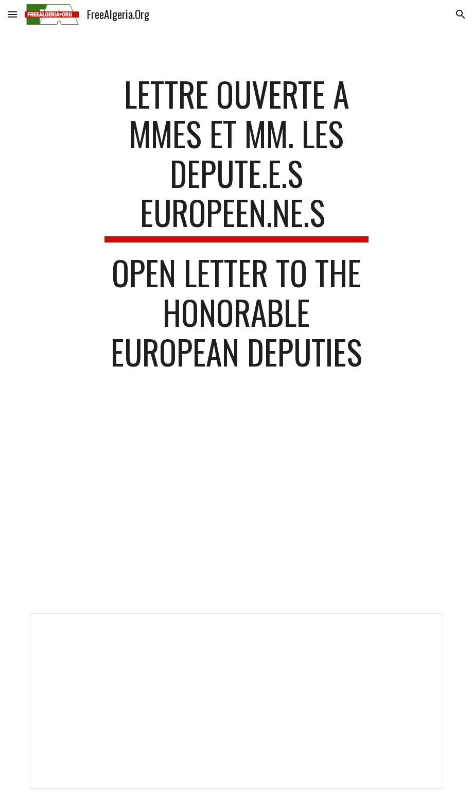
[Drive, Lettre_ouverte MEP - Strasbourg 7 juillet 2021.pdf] (236, 514)
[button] (12, 14)
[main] (236, 228)
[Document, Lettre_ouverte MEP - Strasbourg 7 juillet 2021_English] (236, 701)
